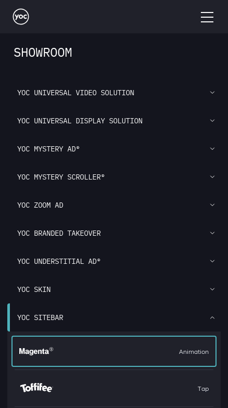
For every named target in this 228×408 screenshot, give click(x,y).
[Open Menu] (207, 16)
